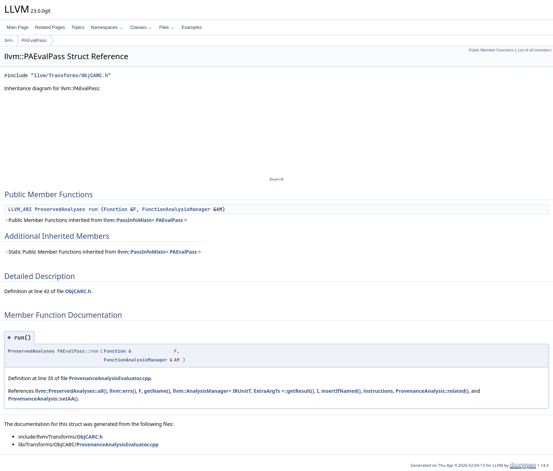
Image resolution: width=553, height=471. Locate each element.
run (93, 209)
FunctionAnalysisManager (176, 209)
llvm (9, 40)
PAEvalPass (34, 40)
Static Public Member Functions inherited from (102, 251)
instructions (378, 391)
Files (166, 27)
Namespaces (107, 27)
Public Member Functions (491, 50)
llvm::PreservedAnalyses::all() (71, 391)
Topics (77, 27)
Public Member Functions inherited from (95, 220)
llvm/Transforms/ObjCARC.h (71, 75)
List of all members (534, 50)
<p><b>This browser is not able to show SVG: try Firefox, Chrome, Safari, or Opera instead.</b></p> (276, 133)
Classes (141, 27)
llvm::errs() (122, 391)
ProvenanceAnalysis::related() (432, 391)
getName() (157, 391)
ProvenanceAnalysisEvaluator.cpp (110, 378)
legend (276, 179)
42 (46, 291)
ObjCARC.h (78, 291)
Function (115, 209)
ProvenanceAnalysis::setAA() (43, 398)
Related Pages (50, 27)
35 (50, 378)
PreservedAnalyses (60, 209)
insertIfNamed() (341, 391)
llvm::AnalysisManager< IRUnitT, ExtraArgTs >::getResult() (243, 391)
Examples (192, 27)
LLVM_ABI (20, 209)
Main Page (18, 27)
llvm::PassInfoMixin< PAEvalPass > (145, 220)
